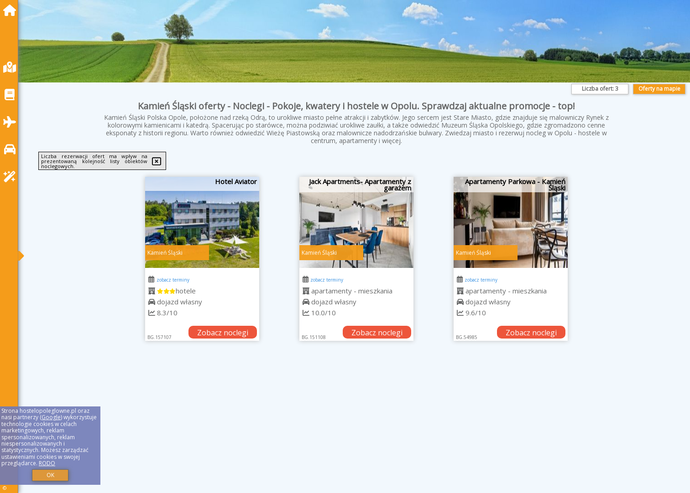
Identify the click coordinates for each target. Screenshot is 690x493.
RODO (47, 463)
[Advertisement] (301, 428)
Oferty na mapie (659, 88)
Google (51, 417)
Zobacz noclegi (222, 333)
